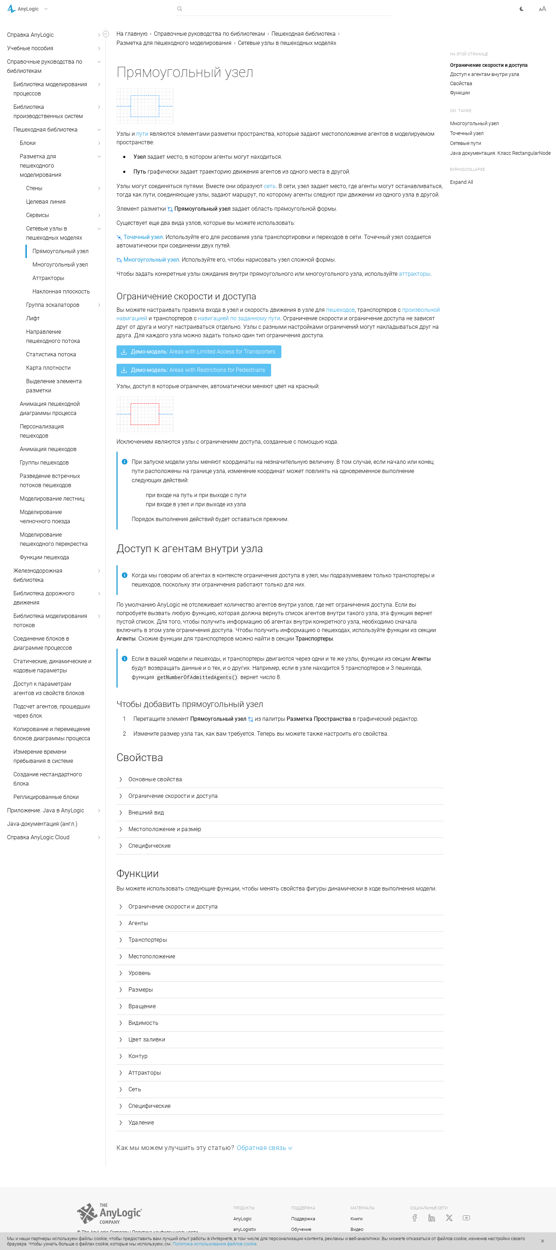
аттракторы (414, 273)
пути (142, 133)
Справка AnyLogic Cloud (38, 837)
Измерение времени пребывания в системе (43, 756)
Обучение (301, 1229)
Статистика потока (51, 354)
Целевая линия (46, 201)
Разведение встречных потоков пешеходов (50, 481)
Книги (357, 1218)
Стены (34, 188)
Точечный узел (467, 133)
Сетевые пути (465, 143)
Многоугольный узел (60, 264)
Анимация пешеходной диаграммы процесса (50, 408)
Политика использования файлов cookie (215, 1243)
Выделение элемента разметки (54, 386)
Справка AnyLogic (30, 34)
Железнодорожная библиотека (37, 575)
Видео (357, 1229)
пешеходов (340, 309)
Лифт (33, 318)
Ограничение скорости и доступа (489, 65)
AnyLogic (242, 1218)
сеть (270, 186)
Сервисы (37, 215)
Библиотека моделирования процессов (50, 89)
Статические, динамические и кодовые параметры (52, 666)
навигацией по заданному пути (239, 318)
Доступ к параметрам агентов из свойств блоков (48, 688)
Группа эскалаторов (52, 305)
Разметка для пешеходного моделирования (40, 165)
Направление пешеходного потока (53, 336)
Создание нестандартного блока (47, 779)
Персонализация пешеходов (42, 431)
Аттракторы (48, 278)
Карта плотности (48, 367)
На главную (132, 33)
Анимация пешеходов (48, 449)
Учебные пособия (30, 48)
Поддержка (303, 1218)
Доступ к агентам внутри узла (484, 74)
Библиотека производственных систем (48, 111)
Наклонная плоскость (61, 291)
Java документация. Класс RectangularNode (500, 153)
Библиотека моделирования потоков (50, 621)
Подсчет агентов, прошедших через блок (51, 711)
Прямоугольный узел (60, 251)
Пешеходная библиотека (45, 129)
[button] (36, 8)
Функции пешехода (44, 557)
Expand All (461, 182)
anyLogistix (244, 1229)
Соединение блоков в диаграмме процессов (42, 643)
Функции (460, 92)
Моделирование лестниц (52, 498)
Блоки (28, 143)
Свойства (461, 83)
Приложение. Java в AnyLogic (45, 810)
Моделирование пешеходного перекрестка (54, 539)
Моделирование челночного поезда (45, 517)
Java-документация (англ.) (42, 823)
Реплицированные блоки (46, 797)
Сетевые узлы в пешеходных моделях (54, 233)
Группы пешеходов (44, 462)
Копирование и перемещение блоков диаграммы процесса (51, 734)
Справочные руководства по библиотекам (44, 66)
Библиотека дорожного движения (43, 598)
